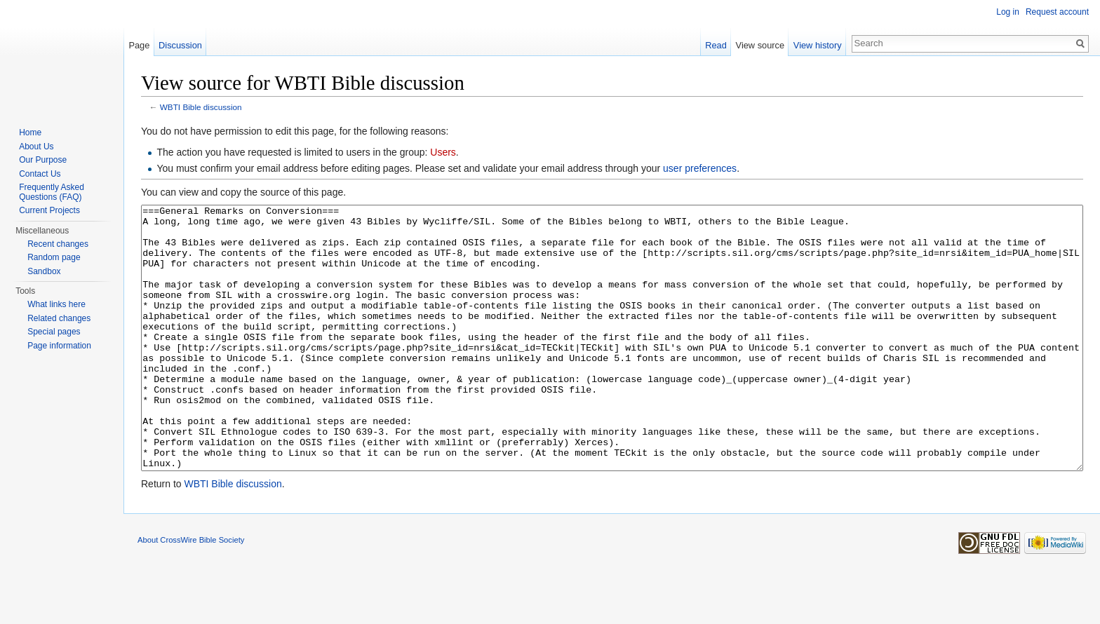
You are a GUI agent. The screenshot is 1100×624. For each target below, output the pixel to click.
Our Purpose (43, 160)
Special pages (53, 332)
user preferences (700, 168)
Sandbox (43, 271)
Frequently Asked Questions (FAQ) (51, 192)
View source (760, 45)
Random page (53, 257)
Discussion (180, 45)
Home (30, 132)
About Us (36, 146)
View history (817, 45)
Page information (59, 346)
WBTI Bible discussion (201, 106)
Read (716, 45)
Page (138, 45)
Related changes (58, 318)
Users (443, 152)
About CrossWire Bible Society (191, 592)
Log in (1007, 12)
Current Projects (49, 210)
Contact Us (39, 174)
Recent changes (57, 244)
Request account (1057, 12)
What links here (56, 304)
